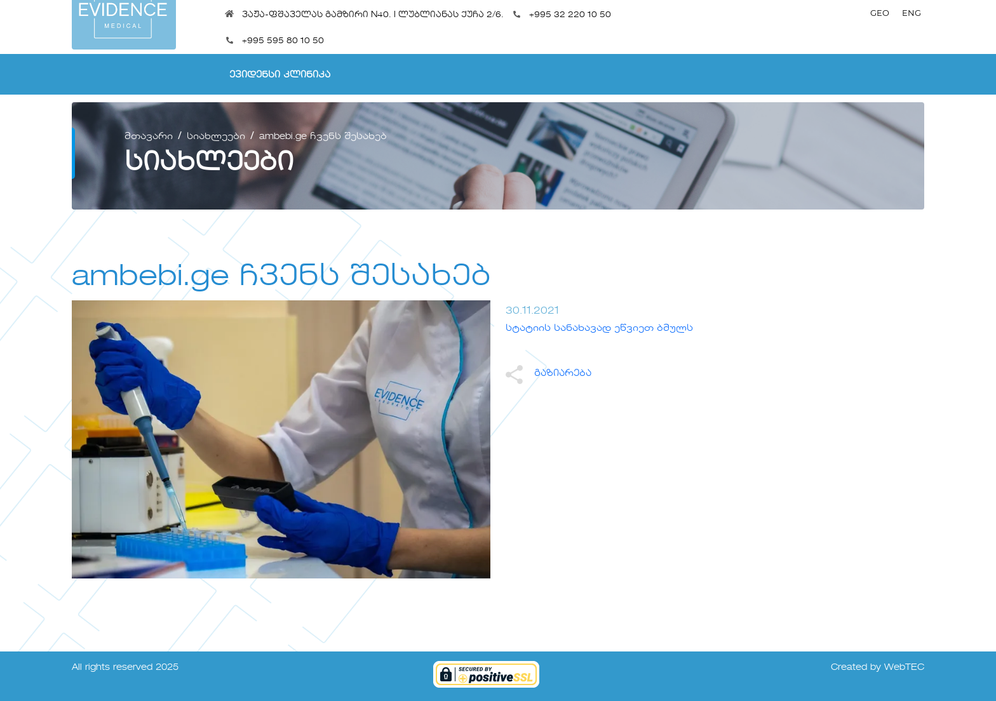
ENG (911, 13)
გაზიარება (548, 373)
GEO (879, 13)
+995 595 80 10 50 (283, 41)
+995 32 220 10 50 (570, 15)
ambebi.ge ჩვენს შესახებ (323, 136)
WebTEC (904, 667)
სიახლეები (216, 136)
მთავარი (148, 136)
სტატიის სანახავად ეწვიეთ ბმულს (599, 328)
